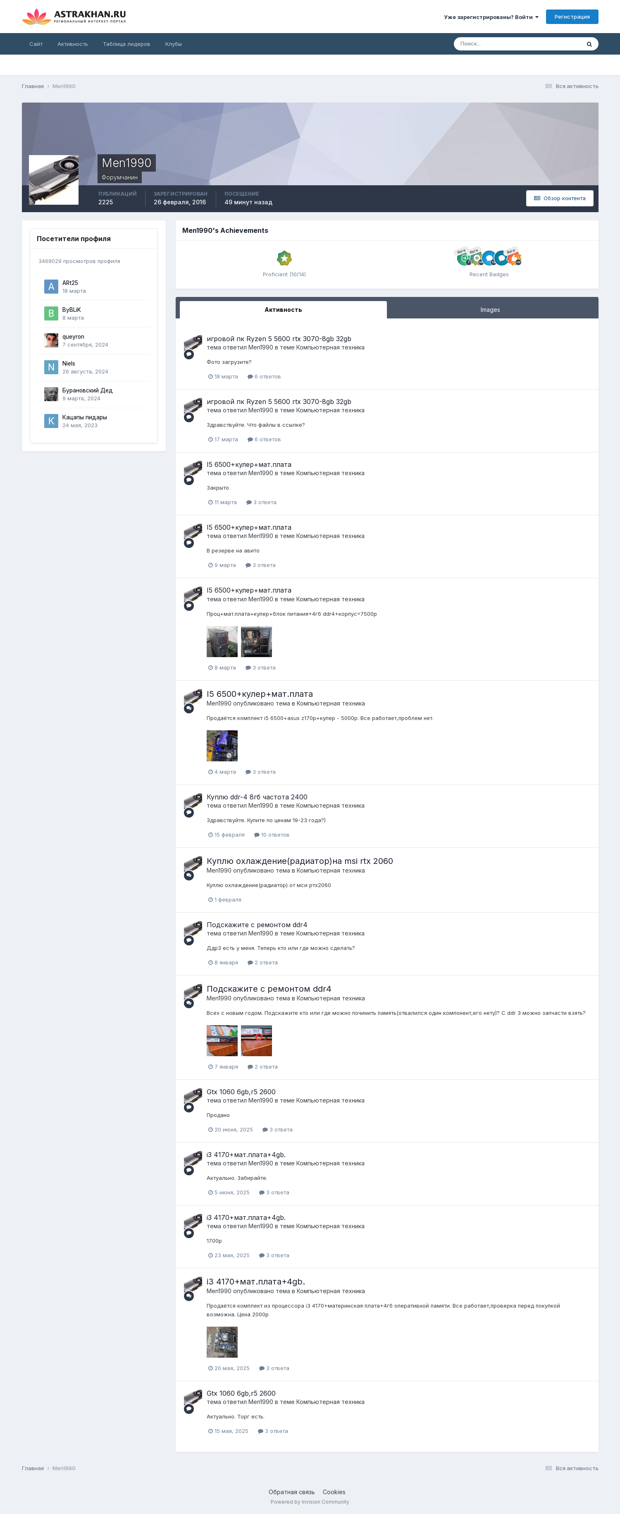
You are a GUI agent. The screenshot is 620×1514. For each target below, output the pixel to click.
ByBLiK (71, 309)
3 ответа (261, 502)
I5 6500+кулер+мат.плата (249, 464)
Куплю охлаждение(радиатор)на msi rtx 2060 (300, 861)
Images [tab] (490, 309)
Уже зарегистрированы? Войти (491, 17)
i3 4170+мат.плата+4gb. (246, 1154)
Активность (72, 44)
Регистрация (572, 16)
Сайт (36, 44)
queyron (73, 336)
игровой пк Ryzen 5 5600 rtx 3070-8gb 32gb (279, 339)
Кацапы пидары (84, 417)
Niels (68, 363)
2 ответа (263, 962)
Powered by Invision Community (310, 1502)
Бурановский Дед (87, 390)
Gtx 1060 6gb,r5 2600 (241, 1092)
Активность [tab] (283, 309)
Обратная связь (292, 1491)
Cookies (334, 1491)
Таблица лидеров (126, 44)
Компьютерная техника (330, 347)
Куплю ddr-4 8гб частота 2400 (257, 797)
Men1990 (260, 347)
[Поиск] (490, 43)
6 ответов (264, 376)
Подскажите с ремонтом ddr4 (257, 925)
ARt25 (70, 283)
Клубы (173, 44)
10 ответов (272, 834)
